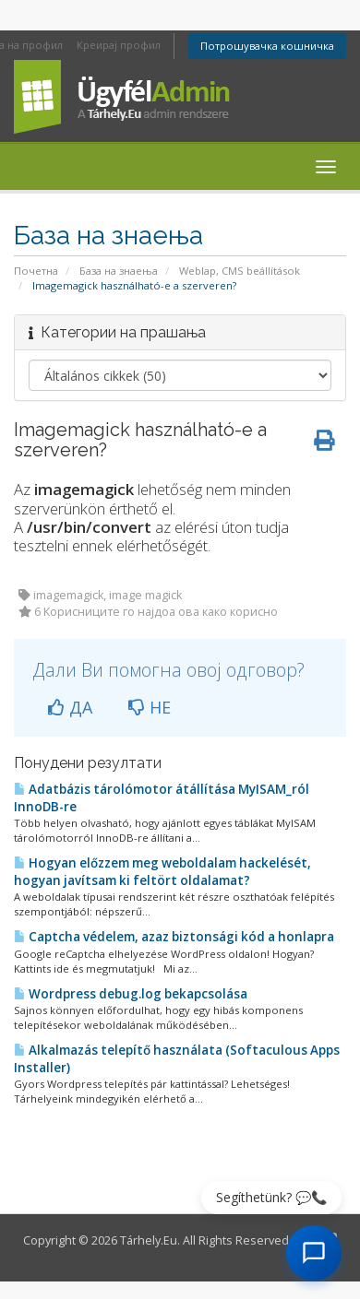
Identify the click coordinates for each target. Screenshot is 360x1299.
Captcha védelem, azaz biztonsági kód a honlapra (174, 936)
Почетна (36, 271)
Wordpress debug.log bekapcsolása (130, 994)
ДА (70, 707)
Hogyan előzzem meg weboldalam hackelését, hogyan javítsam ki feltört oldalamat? (162, 872)
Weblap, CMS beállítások (239, 271)
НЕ (149, 707)
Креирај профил (119, 45)
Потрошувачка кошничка (267, 46)
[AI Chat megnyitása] (314, 1253)
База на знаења (118, 271)
